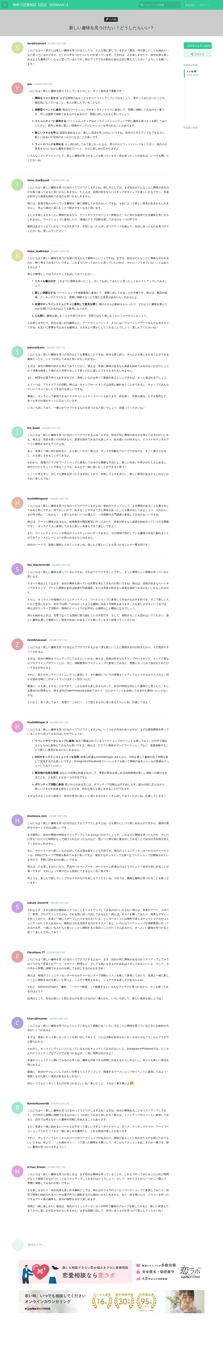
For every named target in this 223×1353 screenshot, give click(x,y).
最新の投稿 (190, 127)
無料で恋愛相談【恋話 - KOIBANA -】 (41, 4)
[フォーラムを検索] (160, 4)
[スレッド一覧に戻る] (4, 4)
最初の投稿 (190, 65)
